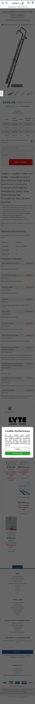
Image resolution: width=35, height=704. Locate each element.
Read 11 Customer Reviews (22, 20)
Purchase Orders (17, 609)
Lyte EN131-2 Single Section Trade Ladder (24, 464)
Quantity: (5, 155)
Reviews (17, 613)
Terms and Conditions (17, 580)
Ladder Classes (17, 628)
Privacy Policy (17, 581)
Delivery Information (17, 576)
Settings (17, 449)
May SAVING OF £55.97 (11, 475)
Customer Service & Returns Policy (17, 583)
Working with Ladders (17, 623)
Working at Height (17, 626)
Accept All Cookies (17, 453)
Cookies (17, 588)
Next (32, 93)
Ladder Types (17, 630)
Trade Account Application (17, 578)
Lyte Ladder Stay (24, 497)
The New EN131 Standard (17, 602)
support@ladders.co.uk (13, 675)
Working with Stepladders (17, 625)
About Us (17, 585)
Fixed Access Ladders (17, 606)
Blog (17, 614)
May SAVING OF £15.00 (11, 546)
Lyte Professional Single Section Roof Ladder (11, 464)
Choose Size (4, 148)
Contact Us (17, 587)
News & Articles (17, 611)
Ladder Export (17, 604)
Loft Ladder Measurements (17, 632)
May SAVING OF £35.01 (24, 508)
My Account (17, 590)
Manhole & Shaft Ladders (17, 607)
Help (17, 594)
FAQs (17, 592)
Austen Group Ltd (23, 696)
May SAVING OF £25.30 (24, 473)
